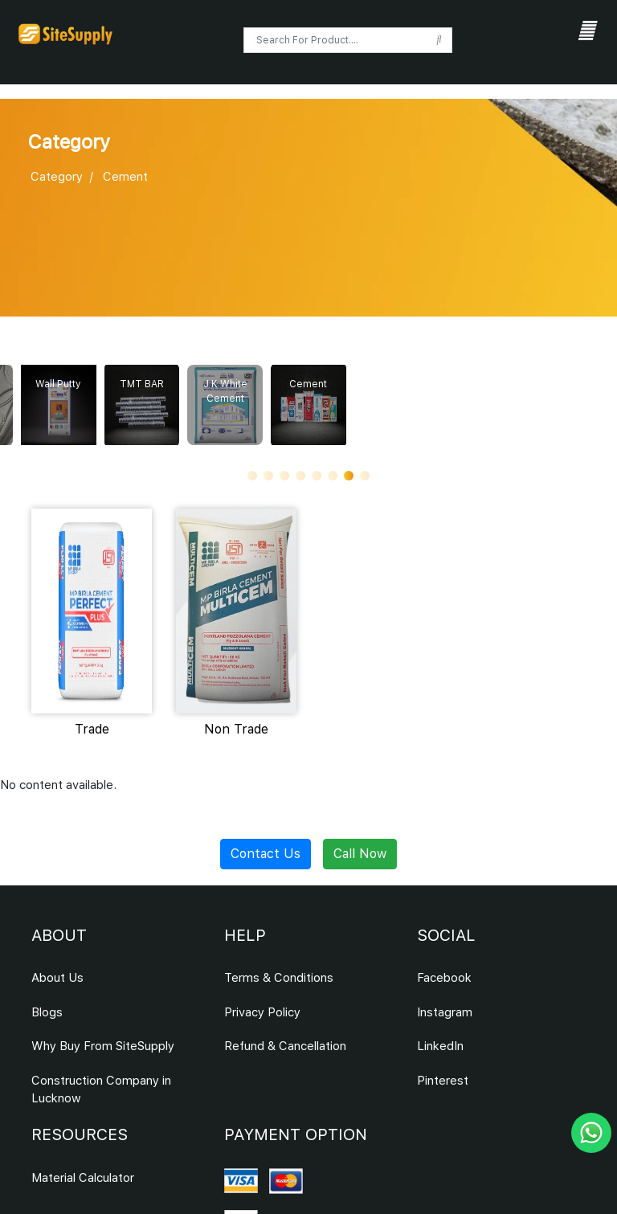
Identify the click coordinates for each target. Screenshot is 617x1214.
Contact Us (265, 853)
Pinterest (442, 1080)
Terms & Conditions (278, 978)
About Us (57, 978)
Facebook (444, 978)
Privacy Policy (262, 1012)
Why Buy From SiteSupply (102, 1046)
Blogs (47, 1012)
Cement (125, 177)
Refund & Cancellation (285, 1046)
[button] (252, 475)
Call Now (359, 853)
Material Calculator (82, 1178)
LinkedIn (440, 1046)
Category (57, 177)
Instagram (444, 1012)
